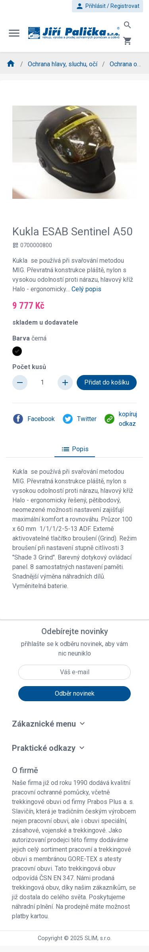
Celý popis (86, 289)
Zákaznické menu (44, 724)
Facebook (33, 419)
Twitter (79, 419)
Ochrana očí (126, 64)
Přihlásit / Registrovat (107, 6)
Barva (29, 338)
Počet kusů (29, 367)
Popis (75, 449)
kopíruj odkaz (120, 418)
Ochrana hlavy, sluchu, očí (63, 64)
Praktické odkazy (43, 748)
